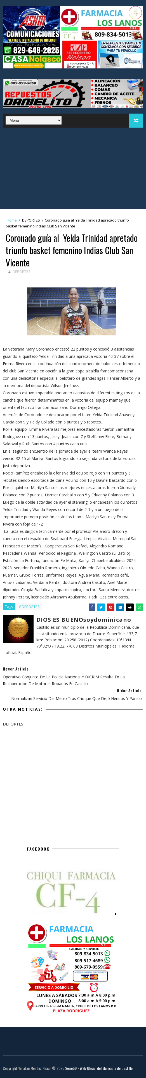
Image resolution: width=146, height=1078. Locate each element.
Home (12, 220)
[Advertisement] (73, 169)
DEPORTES (31, 220)
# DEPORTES (29, 606)
